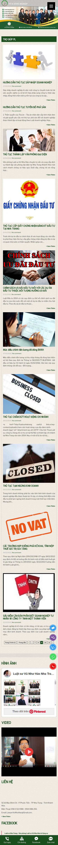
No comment (16, 86)
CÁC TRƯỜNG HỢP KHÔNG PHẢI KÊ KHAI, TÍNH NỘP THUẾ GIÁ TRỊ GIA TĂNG (28, 547)
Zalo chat (50, 840)
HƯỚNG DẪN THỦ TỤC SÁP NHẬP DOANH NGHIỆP (27, 82)
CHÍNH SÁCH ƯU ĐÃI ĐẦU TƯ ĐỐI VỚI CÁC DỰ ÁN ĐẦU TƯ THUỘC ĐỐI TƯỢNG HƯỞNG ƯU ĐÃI (27, 289)
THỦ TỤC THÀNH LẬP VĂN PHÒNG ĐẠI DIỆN (25, 154)
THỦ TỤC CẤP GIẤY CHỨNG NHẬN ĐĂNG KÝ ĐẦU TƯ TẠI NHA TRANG (29, 227)
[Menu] (51, 6)
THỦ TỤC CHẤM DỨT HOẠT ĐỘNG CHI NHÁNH (25, 416)
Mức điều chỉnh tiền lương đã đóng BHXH (23, 349)
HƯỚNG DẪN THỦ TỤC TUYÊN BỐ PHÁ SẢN (24, 107)
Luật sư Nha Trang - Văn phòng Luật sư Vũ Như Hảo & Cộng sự (26, 833)
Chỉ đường (22, 840)
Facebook (36, 840)
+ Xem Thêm (50, 100)
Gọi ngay (7, 840)
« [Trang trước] (28, 643)
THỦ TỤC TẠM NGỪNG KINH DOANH (20, 485)
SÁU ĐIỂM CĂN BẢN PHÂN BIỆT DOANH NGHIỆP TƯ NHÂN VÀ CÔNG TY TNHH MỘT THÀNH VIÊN (28, 617)
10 (45, 643)
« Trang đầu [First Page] (22, 643)
